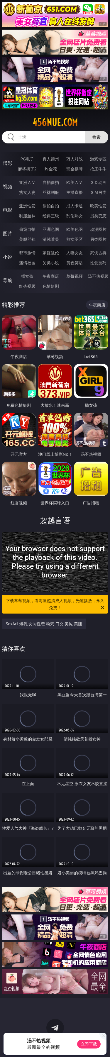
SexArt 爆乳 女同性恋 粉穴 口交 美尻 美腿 (44, 623)
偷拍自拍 (51, 206)
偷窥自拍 (27, 229)
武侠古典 (98, 252)
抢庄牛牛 (98, 169)
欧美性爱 (98, 206)
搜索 (96, 137)
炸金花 (51, 169)
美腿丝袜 (27, 239)
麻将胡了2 (27, 169)
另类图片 (98, 239)
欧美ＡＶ (74, 182)
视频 (7, 186)
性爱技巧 (98, 262)
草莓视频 (74, 276)
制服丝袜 (27, 215)
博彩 (7, 163)
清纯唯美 (51, 239)
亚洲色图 (51, 229)
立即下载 (89, 1044)
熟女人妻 (27, 192)
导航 (7, 280)
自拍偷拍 (51, 182)
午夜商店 (51, 276)
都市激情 (27, 252)
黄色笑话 (74, 262)
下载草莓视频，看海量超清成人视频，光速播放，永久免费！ (56, 604)
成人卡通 (74, 206)
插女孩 (27, 276)
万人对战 (74, 159)
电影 (7, 210)
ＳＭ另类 (98, 192)
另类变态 (98, 215)
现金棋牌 (74, 169)
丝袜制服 (51, 192)
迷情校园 (27, 262)
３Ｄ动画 (98, 182)
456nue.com (55, 122)
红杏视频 (27, 286)
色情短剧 (51, 286)
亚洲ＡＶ (27, 182)
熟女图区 (74, 239)
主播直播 (74, 192)
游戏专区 (98, 159)
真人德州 (51, 159)
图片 (7, 233)
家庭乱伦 (51, 252)
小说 (7, 257)
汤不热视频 (98, 276)
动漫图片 (98, 229)
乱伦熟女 (74, 215)
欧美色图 (74, 229)
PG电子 (27, 159)
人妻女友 (74, 252)
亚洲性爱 (27, 206)
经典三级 (51, 215)
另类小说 (51, 262)
